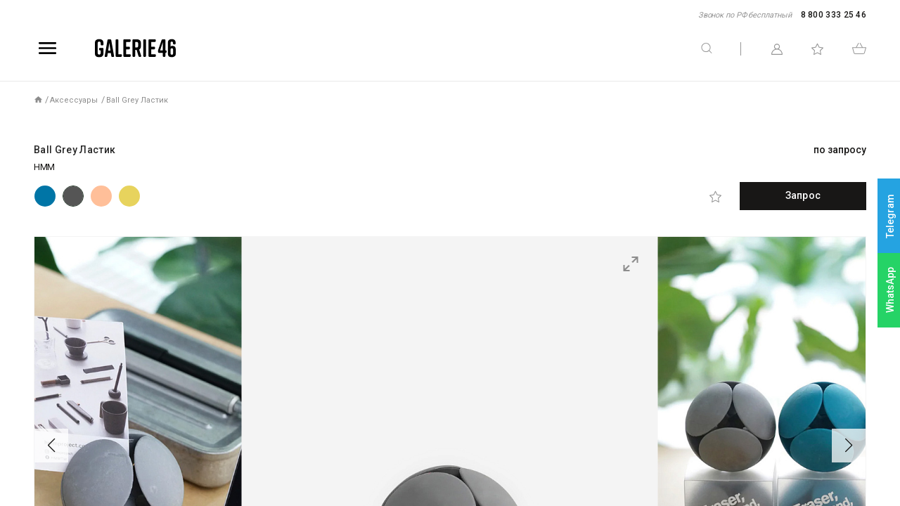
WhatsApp (890, 290)
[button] (51, 445)
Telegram (890, 216)
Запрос (803, 195)
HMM (44, 167)
